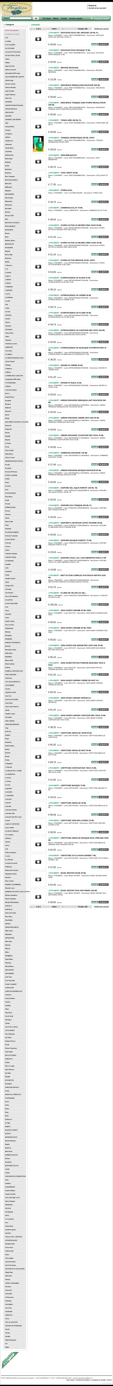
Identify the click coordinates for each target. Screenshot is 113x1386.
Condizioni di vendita (98, 1380)
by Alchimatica (107, 1383)
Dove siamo (70, 1380)
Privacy (109, 1380)
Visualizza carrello (100, 19)
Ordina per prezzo (101, 29)
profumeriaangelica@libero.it (83, 1378)
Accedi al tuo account (97, 8)
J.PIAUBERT (35, 24)
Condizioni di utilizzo (83, 1380)
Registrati (92, 6)
